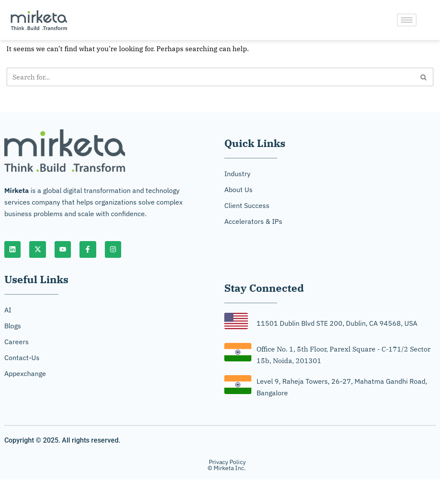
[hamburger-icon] (406, 20)
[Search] (210, 76)
